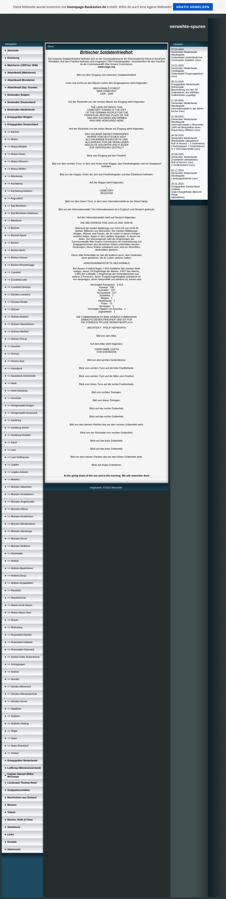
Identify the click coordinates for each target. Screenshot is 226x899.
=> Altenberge (15, 176)
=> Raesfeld (14, 590)
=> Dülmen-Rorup (17, 339)
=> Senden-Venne (17, 701)
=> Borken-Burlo (16, 250)
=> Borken (13, 242)
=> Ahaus (12, 139)
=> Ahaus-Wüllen (16, 168)
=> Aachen (13, 131)
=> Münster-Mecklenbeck (21, 523)
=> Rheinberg (14, 627)
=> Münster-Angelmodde (20, 501)
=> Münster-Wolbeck (18, 546)
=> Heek (12, 383)
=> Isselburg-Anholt (18, 427)
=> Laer (11, 449)
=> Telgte (12, 731)
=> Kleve (12, 442)
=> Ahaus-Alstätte (17, 146)
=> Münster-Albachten (19, 486)
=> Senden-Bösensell (19, 686)
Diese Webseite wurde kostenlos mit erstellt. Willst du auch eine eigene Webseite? (113, 7)
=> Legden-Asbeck (17, 472)
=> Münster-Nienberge (19, 531)
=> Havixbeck (14, 368)
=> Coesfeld (14, 272)
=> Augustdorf (15, 198)
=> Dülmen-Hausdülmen (20, 324)
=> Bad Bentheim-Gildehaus (22, 213)
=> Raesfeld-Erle (16, 597)
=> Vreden (13, 753)
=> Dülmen (13, 309)
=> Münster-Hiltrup (17, 509)
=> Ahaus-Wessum (17, 161)
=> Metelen (13, 479)
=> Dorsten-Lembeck (18, 294)
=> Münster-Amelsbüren (20, 494)
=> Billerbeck (14, 220)
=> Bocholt (13, 228)
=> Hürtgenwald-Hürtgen (20, 405)
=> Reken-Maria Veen (19, 612)
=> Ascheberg (15, 183)
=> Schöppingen (16, 664)
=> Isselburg (14, 420)
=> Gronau (13, 353)
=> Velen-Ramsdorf (18, 745)
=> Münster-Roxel (17, 538)
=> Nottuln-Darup (16, 575)
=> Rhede (12, 620)
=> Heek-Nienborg (17, 390)
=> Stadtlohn (14, 708)
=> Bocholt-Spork (16, 235)
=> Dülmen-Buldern (18, 316)
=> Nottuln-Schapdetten (20, 583)
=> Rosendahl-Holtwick (20, 642)
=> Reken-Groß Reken (19, 605)
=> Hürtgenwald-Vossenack (22, 413)
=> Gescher (13, 346)
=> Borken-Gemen (17, 257)
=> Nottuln (13, 560)
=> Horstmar (14, 398)
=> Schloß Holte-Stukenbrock (23, 657)
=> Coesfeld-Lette (17, 279)
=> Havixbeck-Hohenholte (21, 376)
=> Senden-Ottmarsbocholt (22, 694)
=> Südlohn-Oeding (18, 723)
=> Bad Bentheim (16, 205)
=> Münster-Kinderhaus (20, 516)
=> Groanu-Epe (15, 361)
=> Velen (12, 738)
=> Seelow (13, 671)
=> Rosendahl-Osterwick (20, 649)
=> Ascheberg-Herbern (19, 191)
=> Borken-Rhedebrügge (20, 265)
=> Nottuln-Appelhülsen (20, 568)
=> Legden (13, 464)
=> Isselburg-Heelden (19, 435)
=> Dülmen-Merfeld (17, 331)
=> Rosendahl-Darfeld (19, 634)
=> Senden (13, 679)
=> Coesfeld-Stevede (18, 287)
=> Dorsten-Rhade (17, 302)
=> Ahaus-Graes (16, 154)
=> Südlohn (13, 716)
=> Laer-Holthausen (18, 457)
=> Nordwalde (15, 553)
